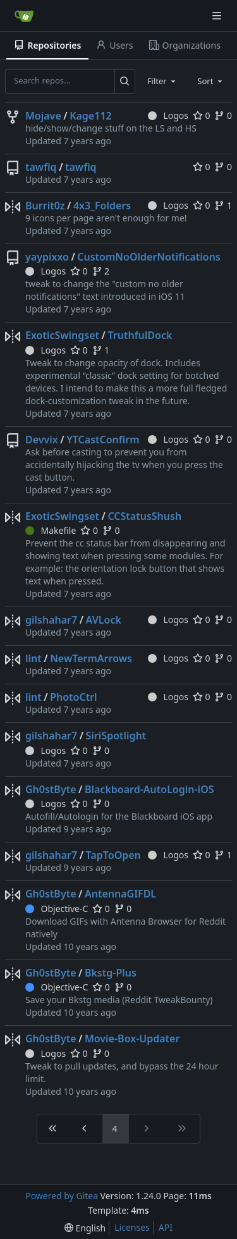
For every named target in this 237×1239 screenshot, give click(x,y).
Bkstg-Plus (111, 972)
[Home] (24, 15)
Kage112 (91, 115)
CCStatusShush (144, 516)
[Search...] (124, 81)
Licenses (132, 1227)
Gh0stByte (50, 789)
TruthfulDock (139, 335)
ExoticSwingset (62, 335)
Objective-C (56, 909)
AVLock (103, 619)
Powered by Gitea (61, 1196)
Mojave (43, 115)
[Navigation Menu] (218, 15)
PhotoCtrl (73, 697)
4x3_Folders (102, 205)
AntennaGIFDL (120, 893)
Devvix (41, 439)
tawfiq (41, 167)
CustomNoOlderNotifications (148, 256)
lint (33, 658)
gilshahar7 (51, 619)
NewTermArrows (91, 658)
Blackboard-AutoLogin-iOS (149, 789)
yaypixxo (47, 256)
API (166, 1227)
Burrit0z (45, 205)
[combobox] (162, 81)
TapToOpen (113, 855)
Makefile (50, 530)
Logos (168, 115)
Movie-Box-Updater (132, 1038)
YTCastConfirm (102, 439)
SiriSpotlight (116, 735)
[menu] (85, 1228)
